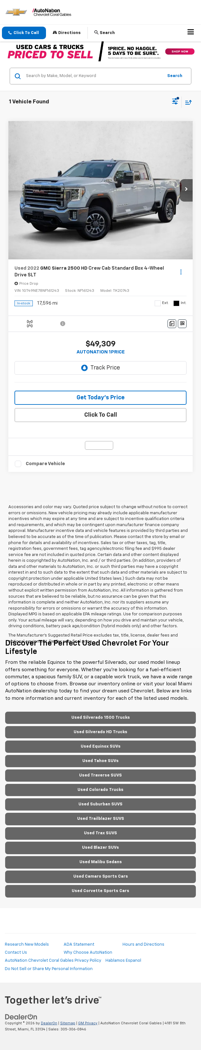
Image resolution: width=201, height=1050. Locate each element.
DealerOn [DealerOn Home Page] (49, 1023)
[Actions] (181, 272)
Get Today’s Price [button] (100, 398)
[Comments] (172, 323)
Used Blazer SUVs (100, 848)
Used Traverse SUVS (100, 775)
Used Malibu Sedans (100, 862)
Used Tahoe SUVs (100, 761)
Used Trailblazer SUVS (100, 819)
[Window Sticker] (182, 323)
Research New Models (27, 944)
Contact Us (16, 952)
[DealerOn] (21, 1017)
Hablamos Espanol (123, 961)
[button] (24, 33)
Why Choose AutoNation (88, 952)
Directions (67, 32)
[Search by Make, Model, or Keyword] (93, 76)
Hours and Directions (143, 944)
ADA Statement (79, 944)
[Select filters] (175, 102)
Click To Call (100, 415)
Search (174, 76)
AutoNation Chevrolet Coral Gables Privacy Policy (53, 961)
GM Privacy (87, 1023)
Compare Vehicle (45, 463)
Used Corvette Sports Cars (100, 891)
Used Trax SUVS (100, 833)
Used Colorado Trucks (100, 790)
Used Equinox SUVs (101, 746)
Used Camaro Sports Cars (100, 876)
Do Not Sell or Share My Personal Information (49, 969)
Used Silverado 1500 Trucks (100, 718)
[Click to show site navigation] (191, 33)
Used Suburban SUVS (100, 804)
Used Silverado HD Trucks (100, 732)
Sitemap (67, 1023)
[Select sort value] (187, 102)
